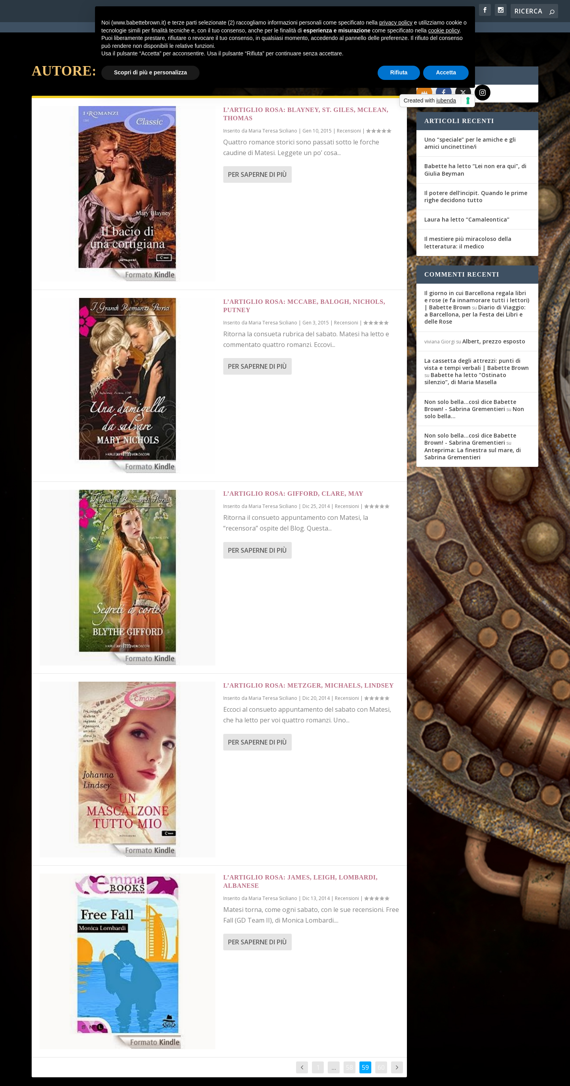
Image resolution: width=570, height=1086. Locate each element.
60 (381, 1039)
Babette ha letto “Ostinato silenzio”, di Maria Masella (465, 350)
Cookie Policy (251, 1075)
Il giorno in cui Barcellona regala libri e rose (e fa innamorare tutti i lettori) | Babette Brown (476, 271)
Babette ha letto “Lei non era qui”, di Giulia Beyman (475, 141)
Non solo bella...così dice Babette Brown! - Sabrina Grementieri (470, 377)
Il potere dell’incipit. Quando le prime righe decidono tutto (475, 168)
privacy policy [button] (395, 22)
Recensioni (349, 102)
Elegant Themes (90, 1074)
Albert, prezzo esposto (493, 313)
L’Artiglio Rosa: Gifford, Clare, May (293, 465)
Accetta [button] (446, 72)
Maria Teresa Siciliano (273, 102)
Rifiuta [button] (399, 72)
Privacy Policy (209, 1075)
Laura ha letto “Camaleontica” (466, 191)
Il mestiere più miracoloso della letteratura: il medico (467, 214)
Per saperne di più (257, 146)
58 (349, 1039)
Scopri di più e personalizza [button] (150, 72)
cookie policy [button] (444, 30)
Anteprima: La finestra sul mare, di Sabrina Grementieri (472, 425)
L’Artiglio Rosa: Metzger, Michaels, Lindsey (308, 657)
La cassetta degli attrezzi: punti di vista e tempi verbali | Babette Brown (476, 335)
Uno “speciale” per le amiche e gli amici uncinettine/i (470, 114)
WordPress (170, 1074)
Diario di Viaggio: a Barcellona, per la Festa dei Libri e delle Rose (475, 286)
